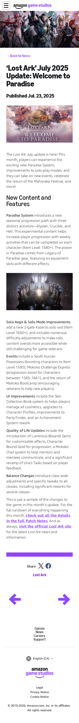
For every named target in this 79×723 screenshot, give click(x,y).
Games (40, 628)
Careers (39, 636)
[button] (6, 5)
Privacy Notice (39, 692)
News (40, 632)
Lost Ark (39, 575)
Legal (39, 687)
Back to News (20, 56)
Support (39, 639)
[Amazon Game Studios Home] (32, 6)
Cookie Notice (39, 696)
